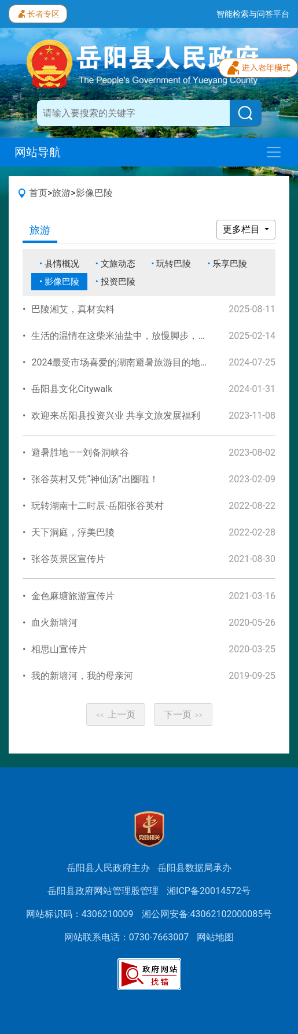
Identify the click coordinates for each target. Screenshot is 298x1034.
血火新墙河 (54, 622)
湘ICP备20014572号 (209, 890)
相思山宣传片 (59, 649)
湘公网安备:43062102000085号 (207, 914)
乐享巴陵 (229, 263)
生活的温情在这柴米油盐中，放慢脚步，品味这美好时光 (147, 335)
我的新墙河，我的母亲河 (82, 675)
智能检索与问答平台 (252, 14)
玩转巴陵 (173, 263)
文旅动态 (118, 263)
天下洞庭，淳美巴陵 (73, 532)
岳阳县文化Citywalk (71, 388)
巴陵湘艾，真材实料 (73, 309)
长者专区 (38, 13)
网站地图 (215, 937)
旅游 (61, 192)
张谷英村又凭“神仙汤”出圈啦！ (94, 479)
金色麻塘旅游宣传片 (73, 595)
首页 (38, 192)
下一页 (183, 714)
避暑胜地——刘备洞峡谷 (80, 452)
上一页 (115, 714)
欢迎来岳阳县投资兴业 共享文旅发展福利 (115, 415)
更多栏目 (242, 229)
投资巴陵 (118, 281)
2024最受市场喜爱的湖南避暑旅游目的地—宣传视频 (137, 362)
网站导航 (37, 152)
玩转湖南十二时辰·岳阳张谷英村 (97, 505)
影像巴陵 (94, 192)
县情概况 (62, 263)
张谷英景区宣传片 (68, 558)
